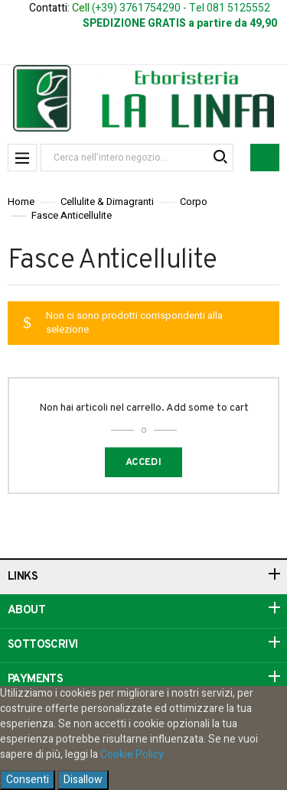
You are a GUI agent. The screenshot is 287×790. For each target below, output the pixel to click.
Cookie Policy (132, 754)
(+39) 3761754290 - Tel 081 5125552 (181, 8)
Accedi (143, 463)
